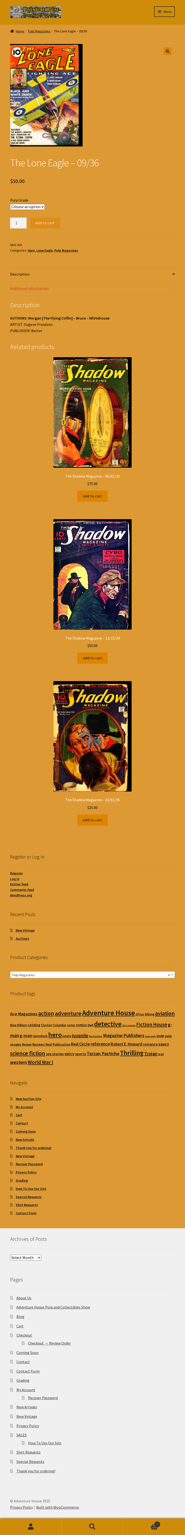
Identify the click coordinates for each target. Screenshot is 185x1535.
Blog (20, 1316)
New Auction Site (28, 1099)
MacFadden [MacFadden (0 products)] (95, 1036)
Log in (14, 879)
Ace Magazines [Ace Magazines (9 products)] (23, 1014)
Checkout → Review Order (49, 1343)
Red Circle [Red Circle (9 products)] (80, 1044)
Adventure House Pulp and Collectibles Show (53, 1307)
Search (92, 1527)
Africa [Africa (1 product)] (140, 1014)
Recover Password (29, 1164)
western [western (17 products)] (18, 1062)
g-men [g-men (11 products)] (26, 1035)
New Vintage (25, 930)
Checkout (24, 1335)
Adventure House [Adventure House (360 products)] (108, 1012)
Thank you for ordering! (33, 1148)
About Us (23, 1297)
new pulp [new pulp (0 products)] (150, 1036)
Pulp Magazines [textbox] (91, 975)
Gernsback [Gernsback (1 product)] (40, 1036)
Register (16, 873)
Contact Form (26, 1213)
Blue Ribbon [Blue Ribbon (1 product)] (18, 1025)
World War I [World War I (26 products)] (40, 1062)
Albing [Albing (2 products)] (149, 1014)
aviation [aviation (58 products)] (165, 1013)
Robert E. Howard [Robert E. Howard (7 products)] (126, 1044)
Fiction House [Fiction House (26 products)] (151, 1024)
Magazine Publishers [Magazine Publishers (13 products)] (123, 1035)
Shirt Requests (27, 1205)
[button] (167, 51)
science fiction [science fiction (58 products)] (27, 1053)
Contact (22, 1123)
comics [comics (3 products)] (81, 1025)
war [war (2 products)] (161, 1054)
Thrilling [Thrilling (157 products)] (131, 1053)
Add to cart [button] (92, 496)
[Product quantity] (18, 223)
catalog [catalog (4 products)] (34, 1024)
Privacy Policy (26, 1172)
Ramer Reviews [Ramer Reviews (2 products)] (33, 1044)
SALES (21, 1435)
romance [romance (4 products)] (150, 1044)
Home (20, 31)
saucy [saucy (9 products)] (163, 1044)
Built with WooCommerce (57, 1507)
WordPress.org (21, 895)
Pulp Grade (19, 200)
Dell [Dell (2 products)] (90, 1025)
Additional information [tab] (29, 288)
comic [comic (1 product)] (71, 1025)
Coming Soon (26, 1131)
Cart (19, 1115)
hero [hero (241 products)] (55, 1034)
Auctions (22, 938)
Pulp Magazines (39, 31)
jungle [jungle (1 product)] (67, 1036)
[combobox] (92, 974)
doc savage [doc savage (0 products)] (128, 1025)
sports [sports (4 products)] (80, 1053)
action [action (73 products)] (46, 1013)
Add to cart (45, 222)
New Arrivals (25, 1139)
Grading (22, 1180)
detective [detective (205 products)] (107, 1024)
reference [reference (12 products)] (100, 1044)
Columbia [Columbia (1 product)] (59, 1025)
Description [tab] (19, 274)
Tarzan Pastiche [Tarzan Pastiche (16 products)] (103, 1053)
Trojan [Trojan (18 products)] (150, 1053)
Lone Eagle (44, 250)
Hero (31, 250)
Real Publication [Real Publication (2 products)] (57, 1044)
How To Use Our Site (31, 1188)
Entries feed (19, 884)
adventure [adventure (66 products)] (68, 1013)
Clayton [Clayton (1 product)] (46, 1025)
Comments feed (22, 890)
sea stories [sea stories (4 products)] (55, 1053)
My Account (24, 1107)
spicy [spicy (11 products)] (69, 1053)
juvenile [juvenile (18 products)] (80, 1035)
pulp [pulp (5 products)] (160, 1035)
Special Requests (29, 1197)
